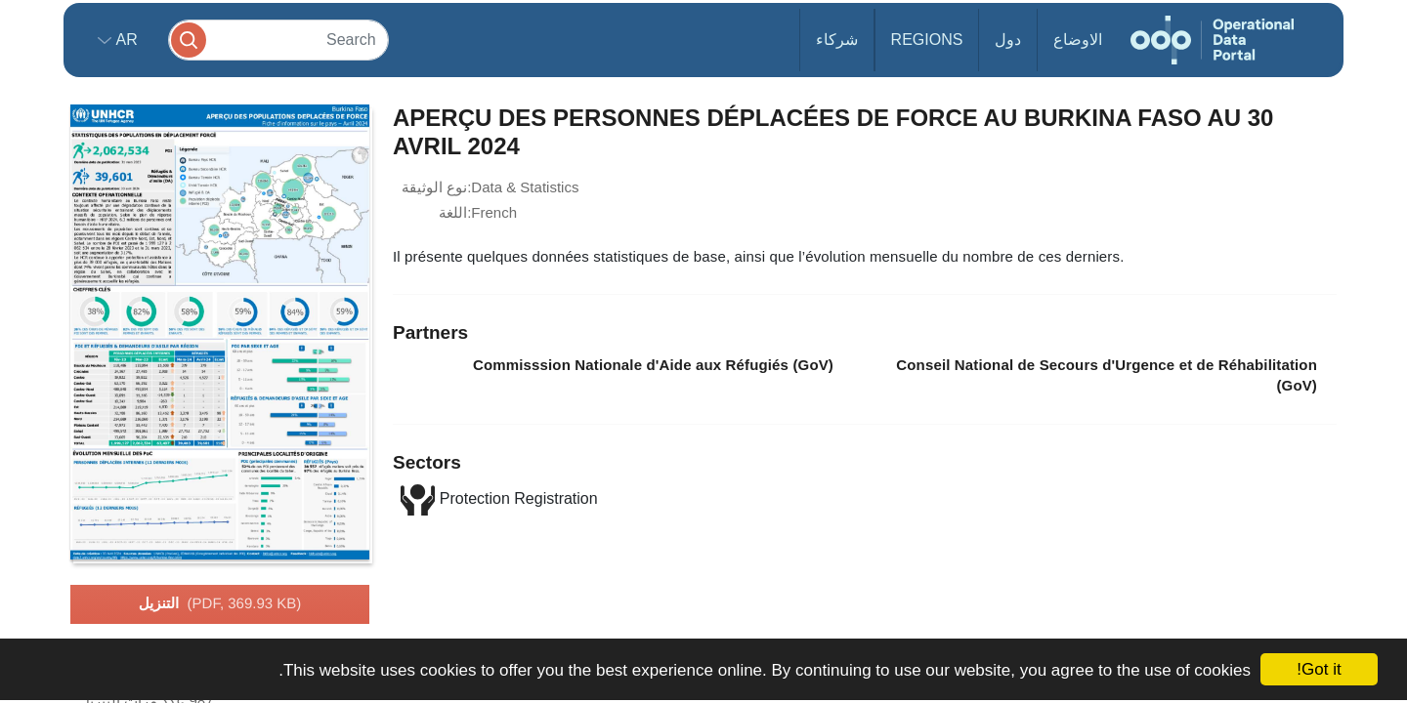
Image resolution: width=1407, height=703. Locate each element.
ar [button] (124, 39)
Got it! (1319, 669)
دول (1008, 39)
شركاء (837, 39)
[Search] (278, 40)
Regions (927, 39)
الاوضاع (1077, 39)
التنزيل (220, 604)
